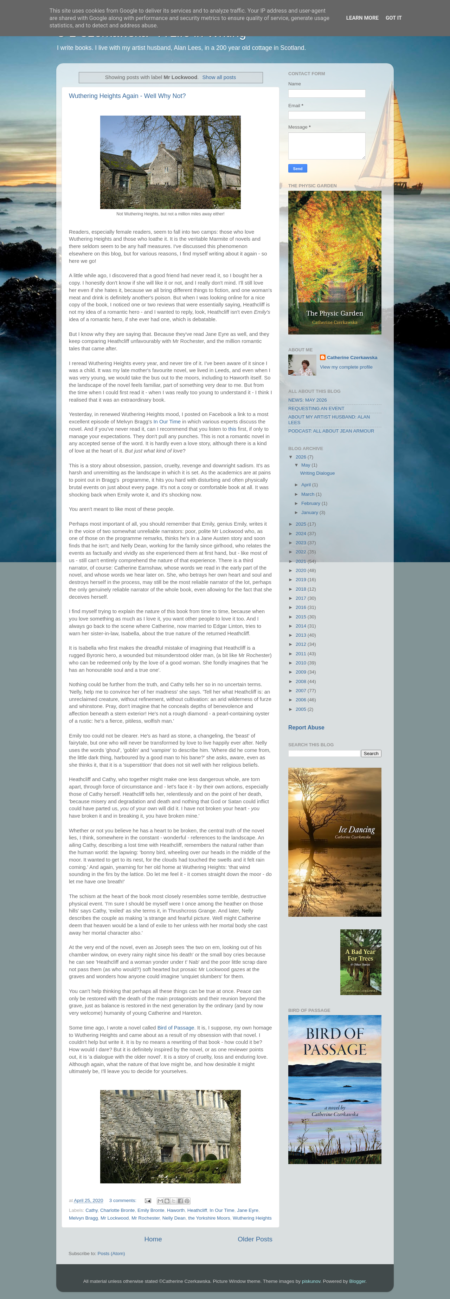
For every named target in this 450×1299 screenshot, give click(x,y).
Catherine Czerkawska (352, 357)
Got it (394, 18)
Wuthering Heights (252, 1218)
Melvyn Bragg (83, 1218)
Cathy (91, 1210)
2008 (302, 681)
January (310, 512)
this (232, 429)
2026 (302, 457)
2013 (302, 635)
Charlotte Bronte (117, 1210)
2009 (302, 672)
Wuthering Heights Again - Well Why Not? (127, 95)
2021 (302, 561)
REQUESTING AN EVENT (316, 408)
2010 (302, 662)
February (311, 503)
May (306, 465)
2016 (302, 607)
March (308, 494)
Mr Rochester (145, 1218)
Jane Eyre (247, 1210)
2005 (302, 709)
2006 (302, 699)
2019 (302, 579)
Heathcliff (197, 1210)
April (306, 484)
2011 (302, 653)
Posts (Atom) (111, 1253)
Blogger (357, 1281)
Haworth (176, 1210)
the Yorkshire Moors (209, 1218)
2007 (302, 690)
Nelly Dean (174, 1218)
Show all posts (219, 77)
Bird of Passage (176, 1028)
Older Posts (255, 1239)
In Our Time (167, 421)
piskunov (311, 1281)
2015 (302, 616)
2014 (302, 626)
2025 (302, 524)
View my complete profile (346, 367)
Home (153, 1239)
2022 (302, 551)
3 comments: (123, 1200)
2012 (302, 644)
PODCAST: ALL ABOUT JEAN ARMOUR (331, 431)
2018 (302, 589)
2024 (302, 533)
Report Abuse (306, 727)
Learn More (362, 18)
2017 (302, 598)
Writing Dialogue (317, 473)
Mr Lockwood (115, 1218)
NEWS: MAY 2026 (307, 400)
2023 (302, 542)
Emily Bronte (151, 1210)
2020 (302, 570)
